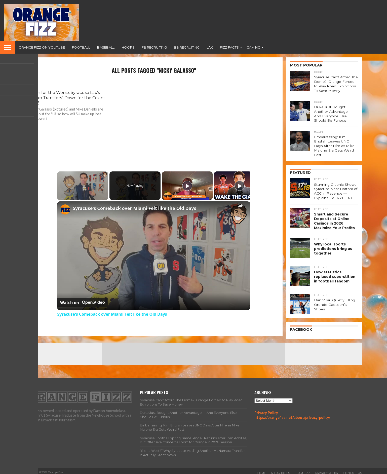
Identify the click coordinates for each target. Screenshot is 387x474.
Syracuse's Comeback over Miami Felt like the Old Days (134, 208)
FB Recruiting (154, 47)
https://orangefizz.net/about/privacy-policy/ (292, 414)
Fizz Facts (229, 47)
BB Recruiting (187, 47)
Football (81, 47)
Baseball (105, 47)
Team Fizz (302, 470)
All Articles (280, 470)
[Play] (187, 186)
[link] (65, 209)
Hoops (128, 47)
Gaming (253, 47)
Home (261, 470)
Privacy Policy (266, 410)
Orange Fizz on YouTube (42, 47)
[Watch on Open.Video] (82, 302)
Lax (210, 47)
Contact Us (352, 470)
